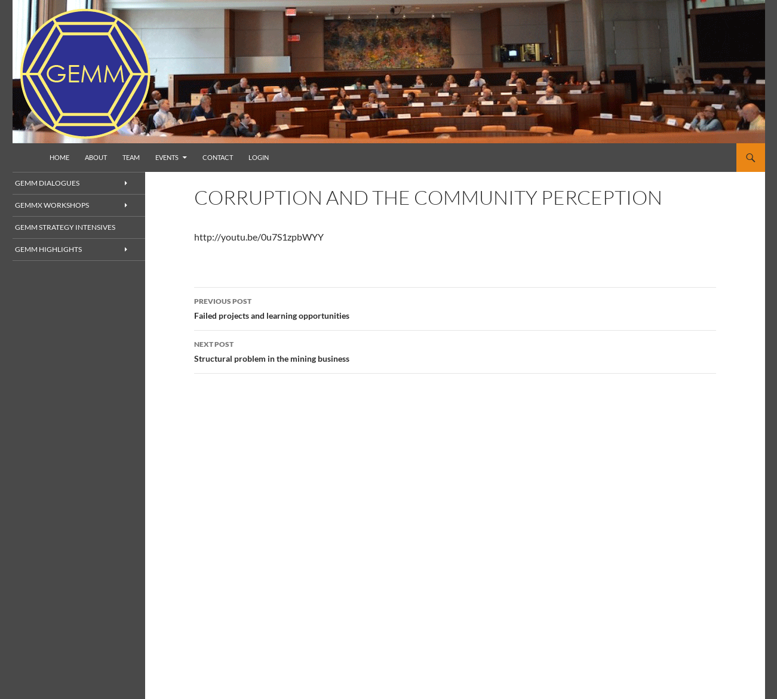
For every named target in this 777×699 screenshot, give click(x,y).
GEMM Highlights (60, 250)
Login (258, 157)
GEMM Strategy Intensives (74, 228)
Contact (217, 157)
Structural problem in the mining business (455, 350)
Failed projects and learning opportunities (455, 307)
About (96, 157)
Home (59, 157)
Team (131, 157)
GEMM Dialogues (59, 183)
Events (167, 157)
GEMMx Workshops (64, 206)
